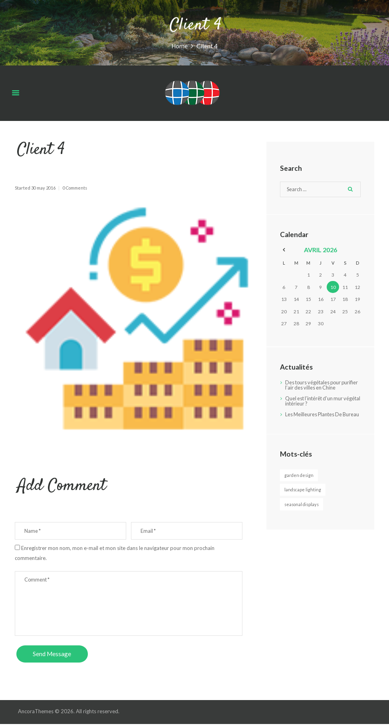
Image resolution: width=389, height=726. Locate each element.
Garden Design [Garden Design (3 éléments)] (299, 480)
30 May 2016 (43, 187)
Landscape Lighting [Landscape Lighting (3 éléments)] (303, 495)
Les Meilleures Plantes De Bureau (314, 417)
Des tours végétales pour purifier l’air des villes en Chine (320, 385)
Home (179, 45)
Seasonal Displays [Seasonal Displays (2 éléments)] (302, 509)
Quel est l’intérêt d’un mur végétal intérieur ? (315, 401)
